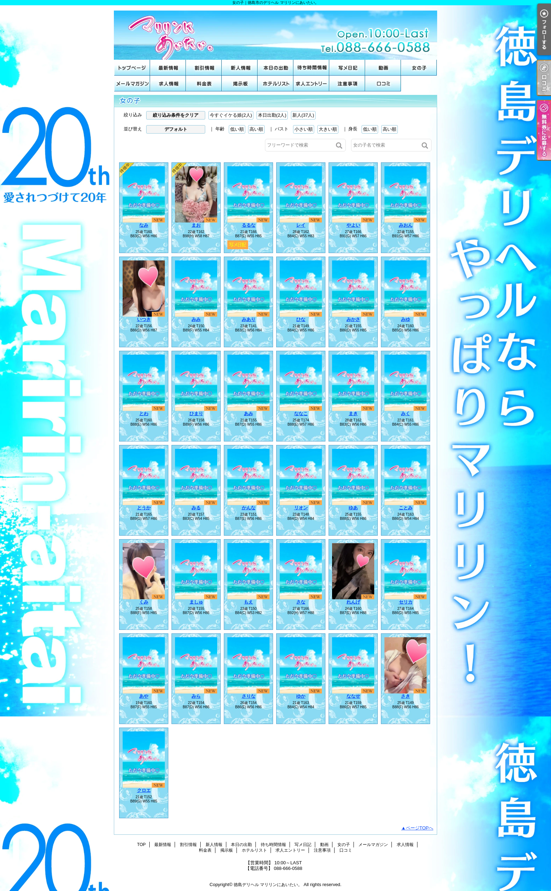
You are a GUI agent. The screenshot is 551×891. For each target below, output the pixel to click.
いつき (144, 319)
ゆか (300, 696)
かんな (248, 507)
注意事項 (347, 83)
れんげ (353, 602)
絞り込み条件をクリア (176, 115)
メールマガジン (132, 83)
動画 (383, 68)
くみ (143, 602)
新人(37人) (303, 115)
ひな (300, 319)
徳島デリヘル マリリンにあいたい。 (268, 884)
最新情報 (168, 68)
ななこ (301, 413)
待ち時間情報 (311, 68)
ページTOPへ (420, 828)
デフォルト (175, 129)
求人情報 (168, 83)
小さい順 (303, 129)
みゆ (405, 319)
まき (353, 413)
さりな (248, 696)
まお (196, 225)
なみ (143, 225)
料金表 (204, 83)
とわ (143, 413)
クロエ (144, 790)
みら (196, 696)
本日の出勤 (275, 68)
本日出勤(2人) (272, 115)
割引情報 (204, 68)
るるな (248, 225)
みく (405, 413)
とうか (144, 507)
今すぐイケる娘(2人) (231, 115)
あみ (248, 413)
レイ (300, 225)
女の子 (419, 68)
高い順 (256, 129)
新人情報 (240, 68)
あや (143, 696)
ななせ (353, 696)
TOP (132, 68)
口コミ (383, 83)
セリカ (406, 602)
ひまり (196, 413)
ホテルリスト (275, 83)
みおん (406, 225)
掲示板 (240, 83)
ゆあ (353, 507)
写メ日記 (347, 68)
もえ (248, 602)
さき (405, 696)
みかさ (353, 319)
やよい (353, 225)
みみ (196, 319)
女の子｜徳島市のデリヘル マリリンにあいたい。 (275, 32)
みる (196, 507)
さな (300, 602)
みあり (248, 319)
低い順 (237, 129)
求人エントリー (311, 83)
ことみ (406, 507)
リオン (301, 507)
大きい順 (328, 129)
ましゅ (196, 602)
